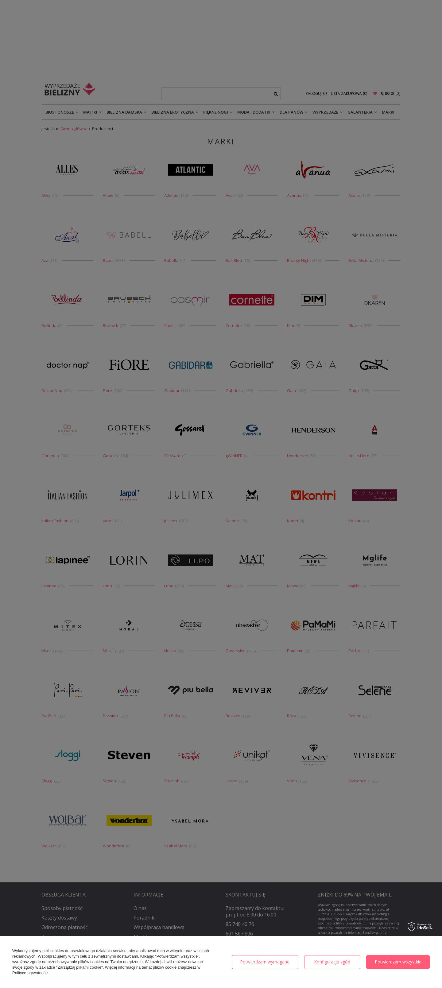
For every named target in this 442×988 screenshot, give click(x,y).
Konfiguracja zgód (332, 962)
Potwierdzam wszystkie (398, 962)
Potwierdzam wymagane (264, 962)
